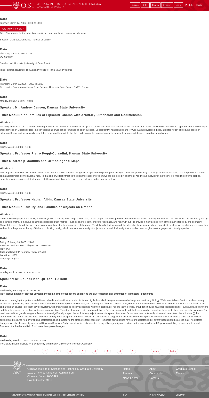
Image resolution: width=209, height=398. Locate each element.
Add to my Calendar (13, 28)
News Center (130, 378)
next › (156, 351)
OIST (145, 5)
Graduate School (185, 368)
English (189, 5)
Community (156, 373)
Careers (154, 378)
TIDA (125, 395)
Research (128, 373)
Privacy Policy (157, 395)
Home (126, 368)
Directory (167, 5)
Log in (178, 5)
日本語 (199, 5)
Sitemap (180, 395)
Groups (135, 5)
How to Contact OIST (39, 380)
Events (180, 373)
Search (155, 5)
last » (173, 351)
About (152, 368)
